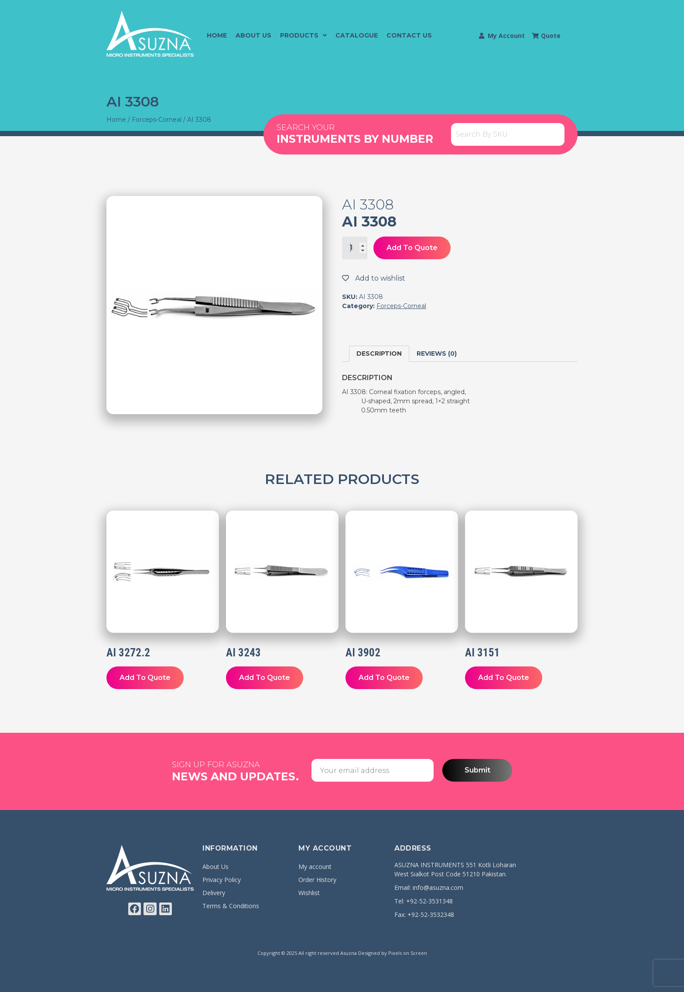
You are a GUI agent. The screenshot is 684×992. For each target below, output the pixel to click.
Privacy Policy (221, 879)
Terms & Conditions (230, 906)
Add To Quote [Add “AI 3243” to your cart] (264, 677)
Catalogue (356, 35)
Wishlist (309, 893)
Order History (317, 879)
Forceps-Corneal (156, 120)
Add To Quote (412, 248)
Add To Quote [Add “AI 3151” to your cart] (503, 677)
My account (315, 866)
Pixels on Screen (407, 953)
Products (303, 35)
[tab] (379, 354)
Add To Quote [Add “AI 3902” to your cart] (384, 677)
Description (379, 353)
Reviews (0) (437, 353)
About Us (253, 35)
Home (217, 35)
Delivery (213, 893)
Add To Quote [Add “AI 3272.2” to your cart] (145, 677)
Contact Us (409, 35)
